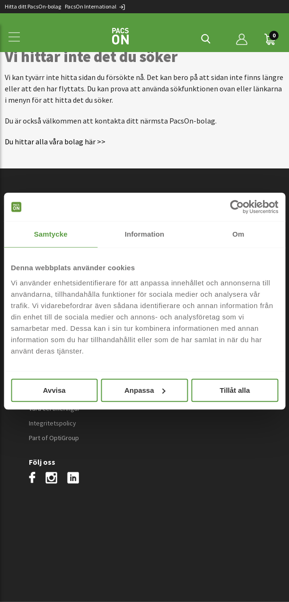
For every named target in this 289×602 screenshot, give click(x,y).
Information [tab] (145, 234)
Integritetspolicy (52, 423)
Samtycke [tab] (51, 234)
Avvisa (54, 390)
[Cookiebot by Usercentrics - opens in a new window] (236, 207)
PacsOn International (95, 6)
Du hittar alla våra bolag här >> (55, 141)
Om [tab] (238, 234)
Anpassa (145, 390)
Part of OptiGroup (54, 438)
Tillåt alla (234, 390)
